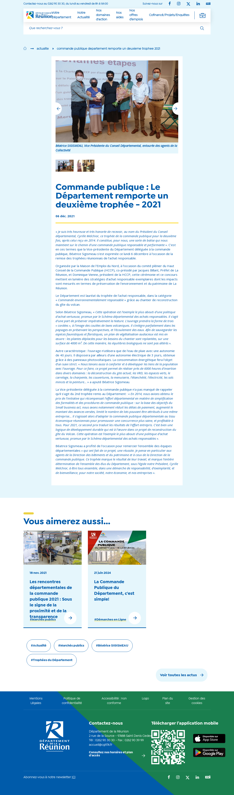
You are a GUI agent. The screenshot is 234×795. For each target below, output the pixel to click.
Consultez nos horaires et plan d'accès (111, 754)
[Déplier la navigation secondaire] (202, 15)
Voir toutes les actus (178, 675)
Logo (145, 698)
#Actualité (38, 645)
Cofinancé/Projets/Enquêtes (169, 15)
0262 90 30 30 (105, 740)
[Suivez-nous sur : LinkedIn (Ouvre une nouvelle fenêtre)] (198, 4)
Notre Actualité (83, 15)
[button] (175, 108)
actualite (43, 49)
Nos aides (119, 15)
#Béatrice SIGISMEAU (112, 645)
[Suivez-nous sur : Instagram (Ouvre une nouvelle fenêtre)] (178, 4)
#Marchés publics (43, 619)
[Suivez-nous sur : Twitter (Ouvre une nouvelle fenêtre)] (188, 4)
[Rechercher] (202, 28)
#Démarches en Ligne (110, 619)
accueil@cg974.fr (100, 745)
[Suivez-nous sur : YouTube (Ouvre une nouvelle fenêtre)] (208, 4)
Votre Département (61, 15)
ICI (73, 777)
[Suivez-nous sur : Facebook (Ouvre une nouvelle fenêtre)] (170, 4)
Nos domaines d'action (103, 15)
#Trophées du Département (51, 660)
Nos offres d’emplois (136, 15)
